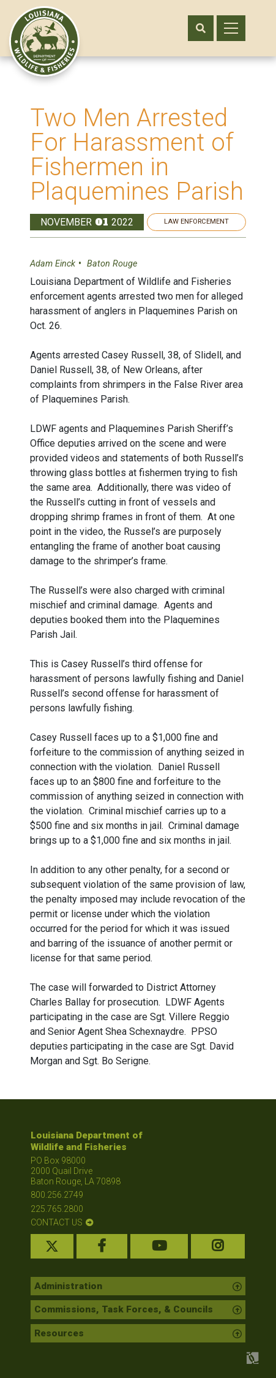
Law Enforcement (196, 221)
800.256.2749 (57, 1195)
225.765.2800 (57, 1209)
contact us (57, 1222)
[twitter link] (52, 1246)
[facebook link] (102, 1246)
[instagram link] (218, 1246)
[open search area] (201, 28)
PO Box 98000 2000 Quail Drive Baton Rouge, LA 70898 (76, 1171)
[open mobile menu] (231, 28)
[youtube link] (159, 1246)
